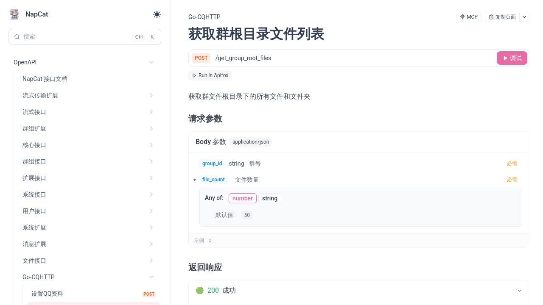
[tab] (359, 290)
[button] (192, 179)
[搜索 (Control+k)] (84, 37)
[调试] (512, 58)
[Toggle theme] (157, 14)
